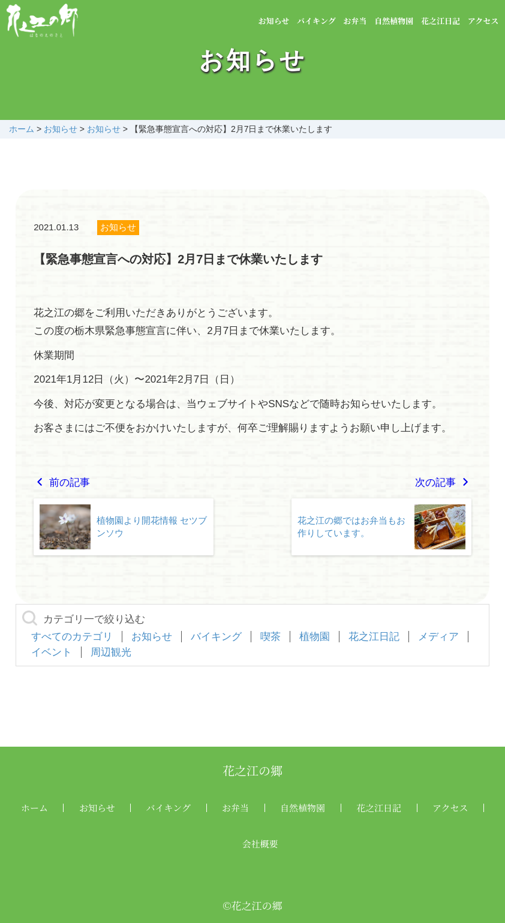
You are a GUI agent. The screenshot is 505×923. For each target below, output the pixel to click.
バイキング (316, 20)
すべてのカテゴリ (72, 636)
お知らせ (274, 20)
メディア (438, 636)
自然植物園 (393, 20)
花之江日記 (440, 20)
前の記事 (62, 482)
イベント (51, 652)
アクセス (483, 20)
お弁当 (354, 20)
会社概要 (260, 843)
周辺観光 (111, 652)
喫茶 (270, 636)
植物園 (314, 636)
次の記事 (443, 482)
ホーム (34, 807)
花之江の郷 (252, 770)
